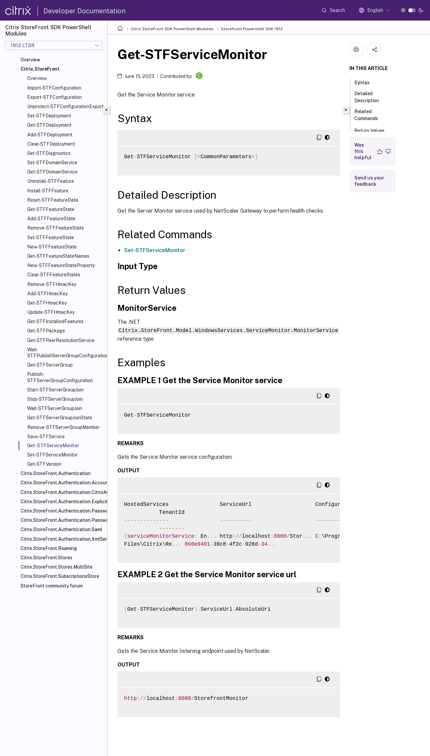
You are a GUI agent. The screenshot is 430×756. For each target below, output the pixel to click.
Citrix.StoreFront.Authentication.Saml (61, 529)
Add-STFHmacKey (47, 293)
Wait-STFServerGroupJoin (54, 408)
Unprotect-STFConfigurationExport (65, 106)
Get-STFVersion (44, 464)
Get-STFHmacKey (47, 303)
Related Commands (369, 115)
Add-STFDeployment (49, 134)
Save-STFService (46, 436)
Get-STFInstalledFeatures (55, 321)
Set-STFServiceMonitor (52, 454)
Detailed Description (370, 97)
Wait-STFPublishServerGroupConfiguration (66, 352)
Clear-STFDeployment (51, 144)
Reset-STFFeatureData (52, 200)
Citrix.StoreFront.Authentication (56, 473)
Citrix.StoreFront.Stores (46, 557)
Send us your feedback (369, 181)
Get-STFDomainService (52, 171)
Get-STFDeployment (49, 125)
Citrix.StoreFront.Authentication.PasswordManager (63, 511)
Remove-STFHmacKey (51, 284)
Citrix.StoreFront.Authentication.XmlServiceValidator (63, 539)
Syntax (365, 82)
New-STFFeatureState (52, 246)
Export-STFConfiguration (54, 97)
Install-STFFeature (47, 190)
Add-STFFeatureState (51, 218)
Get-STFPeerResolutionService (61, 340)
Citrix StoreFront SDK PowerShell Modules (172, 29)
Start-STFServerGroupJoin (55, 389)
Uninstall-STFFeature (50, 181)
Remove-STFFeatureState (55, 228)
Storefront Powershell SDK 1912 (252, 29)
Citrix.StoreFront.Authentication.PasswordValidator (63, 520)
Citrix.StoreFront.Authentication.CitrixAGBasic (63, 492)
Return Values (373, 130)
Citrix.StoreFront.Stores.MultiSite (57, 567)
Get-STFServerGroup (50, 365)
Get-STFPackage (46, 330)
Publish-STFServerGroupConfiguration (60, 377)
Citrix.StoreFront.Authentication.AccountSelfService (63, 482)
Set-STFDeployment (49, 115)
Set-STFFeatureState (50, 237)
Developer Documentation (84, 11)
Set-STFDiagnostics (49, 153)
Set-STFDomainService (52, 162)
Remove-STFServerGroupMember (63, 427)
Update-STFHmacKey (51, 312)
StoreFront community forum (52, 585)
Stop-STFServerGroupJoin (55, 399)
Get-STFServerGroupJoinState (59, 417)
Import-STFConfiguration (54, 88)
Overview (30, 59)
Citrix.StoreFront (40, 69)
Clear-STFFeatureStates (53, 274)
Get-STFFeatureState (50, 209)
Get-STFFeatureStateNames (58, 256)
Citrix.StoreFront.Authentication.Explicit (63, 501)
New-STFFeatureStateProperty (61, 265)
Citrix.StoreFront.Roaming (49, 548)
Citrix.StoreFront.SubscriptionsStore (60, 576)
